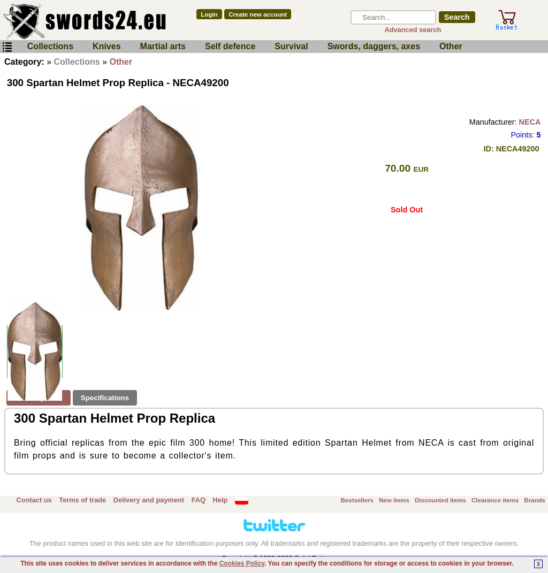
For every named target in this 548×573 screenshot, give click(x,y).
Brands (534, 500)
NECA (530, 122)
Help (220, 500)
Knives (106, 46)
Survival (291, 46)
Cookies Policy (241, 563)
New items (394, 500)
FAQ (199, 500)
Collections (50, 46)
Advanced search (412, 30)
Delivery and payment (148, 500)
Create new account (258, 14)
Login (209, 14)
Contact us (34, 500)
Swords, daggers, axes (374, 46)
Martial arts (163, 46)
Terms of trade (82, 500)
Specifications (105, 398)
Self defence (230, 46)
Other (450, 46)
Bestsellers (357, 500)
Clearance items (495, 500)
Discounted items (440, 500)
